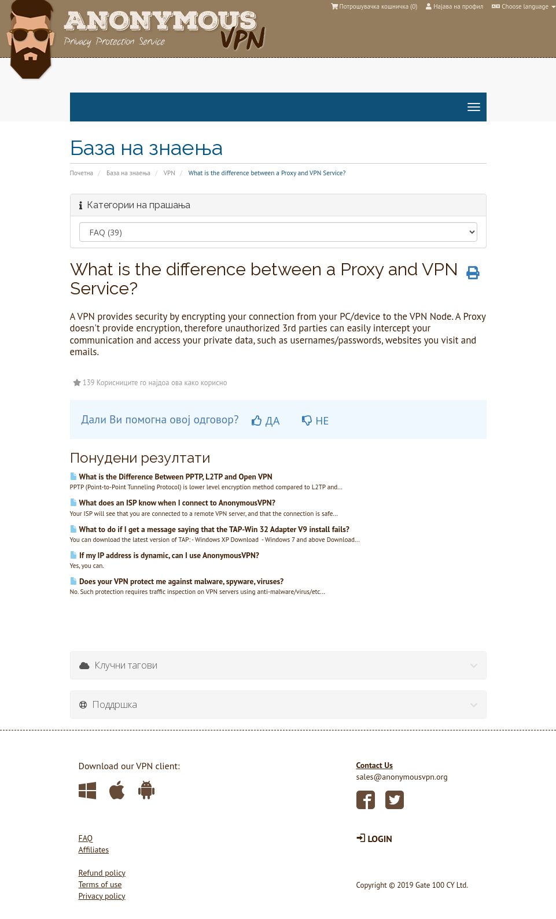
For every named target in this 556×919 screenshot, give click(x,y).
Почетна (82, 173)
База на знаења (128, 173)
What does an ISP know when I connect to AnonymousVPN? (172, 502)
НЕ (315, 420)
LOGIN (374, 838)
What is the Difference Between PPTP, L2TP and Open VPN (171, 476)
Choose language (524, 6)
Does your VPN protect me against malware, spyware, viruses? (177, 581)
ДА (265, 420)
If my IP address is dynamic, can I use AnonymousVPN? (164, 555)
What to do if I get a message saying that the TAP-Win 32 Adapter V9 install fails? (209, 529)
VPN (169, 173)
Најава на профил (454, 6)
